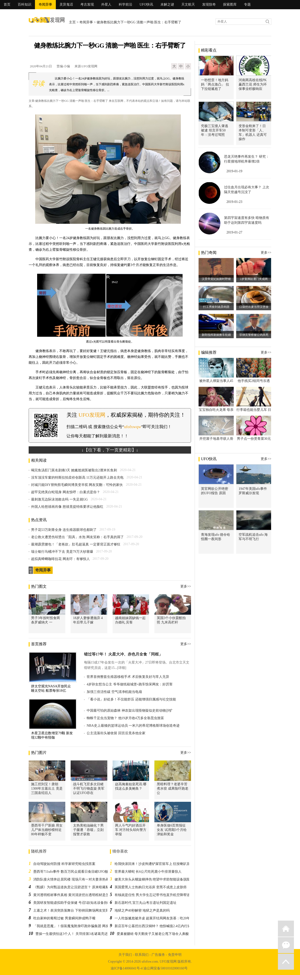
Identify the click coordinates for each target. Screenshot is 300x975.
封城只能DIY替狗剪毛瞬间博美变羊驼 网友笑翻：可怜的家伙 (77, 485)
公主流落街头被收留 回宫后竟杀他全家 (116, 733)
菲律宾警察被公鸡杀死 (253, 335)
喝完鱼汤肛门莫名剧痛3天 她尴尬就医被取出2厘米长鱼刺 (74, 470)
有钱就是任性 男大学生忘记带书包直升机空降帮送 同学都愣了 (161, 895)
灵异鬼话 (66, 4)
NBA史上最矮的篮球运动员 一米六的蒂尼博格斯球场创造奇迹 (133, 725)
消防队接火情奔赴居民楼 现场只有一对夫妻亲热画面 (72, 879)
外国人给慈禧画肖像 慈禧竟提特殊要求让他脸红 (67, 507)
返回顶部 (286, 962)
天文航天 (188, 4)
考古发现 (87, 4)
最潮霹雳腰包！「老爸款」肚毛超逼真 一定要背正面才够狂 (75, 544)
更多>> (185, 586)
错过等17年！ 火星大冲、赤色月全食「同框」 (123, 654)
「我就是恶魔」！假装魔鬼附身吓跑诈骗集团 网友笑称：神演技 (81, 926)
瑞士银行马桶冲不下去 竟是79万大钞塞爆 (62, 551)
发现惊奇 (209, 4)
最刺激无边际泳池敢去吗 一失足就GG (59, 499)
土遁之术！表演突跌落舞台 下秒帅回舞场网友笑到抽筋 (74, 910)
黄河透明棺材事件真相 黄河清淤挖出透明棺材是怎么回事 (76, 895)
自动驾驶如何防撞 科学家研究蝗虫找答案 (64, 864)
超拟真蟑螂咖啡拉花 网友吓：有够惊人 (60, 559)
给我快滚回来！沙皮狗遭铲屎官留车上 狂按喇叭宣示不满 (157, 864)
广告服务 (158, 955)
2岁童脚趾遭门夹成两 (254, 279)
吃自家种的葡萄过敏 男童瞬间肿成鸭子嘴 (64, 918)
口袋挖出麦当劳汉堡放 (253, 307)
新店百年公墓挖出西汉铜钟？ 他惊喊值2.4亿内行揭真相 (156, 926)
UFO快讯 (146, 4)
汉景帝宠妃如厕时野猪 (216, 279)
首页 (7, 4)
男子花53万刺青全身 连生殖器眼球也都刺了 (64, 530)
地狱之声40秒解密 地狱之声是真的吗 (142, 910)
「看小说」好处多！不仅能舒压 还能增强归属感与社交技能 (131, 699)
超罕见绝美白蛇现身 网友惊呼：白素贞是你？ (65, 492)
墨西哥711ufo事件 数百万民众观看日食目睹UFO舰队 (72, 871)
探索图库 (230, 4)
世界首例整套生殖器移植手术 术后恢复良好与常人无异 (128, 677)
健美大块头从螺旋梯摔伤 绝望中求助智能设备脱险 (152, 879)
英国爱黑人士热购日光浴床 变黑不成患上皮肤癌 (151, 887)
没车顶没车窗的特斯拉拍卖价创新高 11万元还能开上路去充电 (77, 477)
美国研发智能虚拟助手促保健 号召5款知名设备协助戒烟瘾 (77, 903)
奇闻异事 (45, 4)
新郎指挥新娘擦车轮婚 (216, 335)
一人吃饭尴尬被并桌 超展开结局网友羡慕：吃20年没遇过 (157, 918)
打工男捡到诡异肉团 (216, 307)
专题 (247, 4)
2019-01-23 (234, 202)
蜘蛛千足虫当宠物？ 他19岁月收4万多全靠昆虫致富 (125, 718)
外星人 (106, 4)
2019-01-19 (234, 171)
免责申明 (175, 955)
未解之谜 (167, 4)
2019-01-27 (234, 232)
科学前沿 (125, 4)
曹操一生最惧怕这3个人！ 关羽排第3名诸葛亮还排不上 (76, 934)
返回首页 (286, 929)
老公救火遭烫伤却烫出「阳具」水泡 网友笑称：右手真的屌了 (77, 537)
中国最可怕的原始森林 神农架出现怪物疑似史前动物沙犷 (130, 710)
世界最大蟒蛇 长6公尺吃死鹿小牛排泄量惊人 (148, 871)
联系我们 (142, 955)
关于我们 (125, 955)
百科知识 (24, 4)
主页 (72, 22)
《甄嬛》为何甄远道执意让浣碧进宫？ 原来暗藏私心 (72, 887)
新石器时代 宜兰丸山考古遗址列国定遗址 (146, 903)
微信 (286, 945)
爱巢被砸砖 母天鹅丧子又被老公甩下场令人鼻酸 (153, 934)
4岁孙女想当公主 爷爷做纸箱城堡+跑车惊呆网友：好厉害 (130, 684)
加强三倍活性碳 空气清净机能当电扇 (114, 692)
